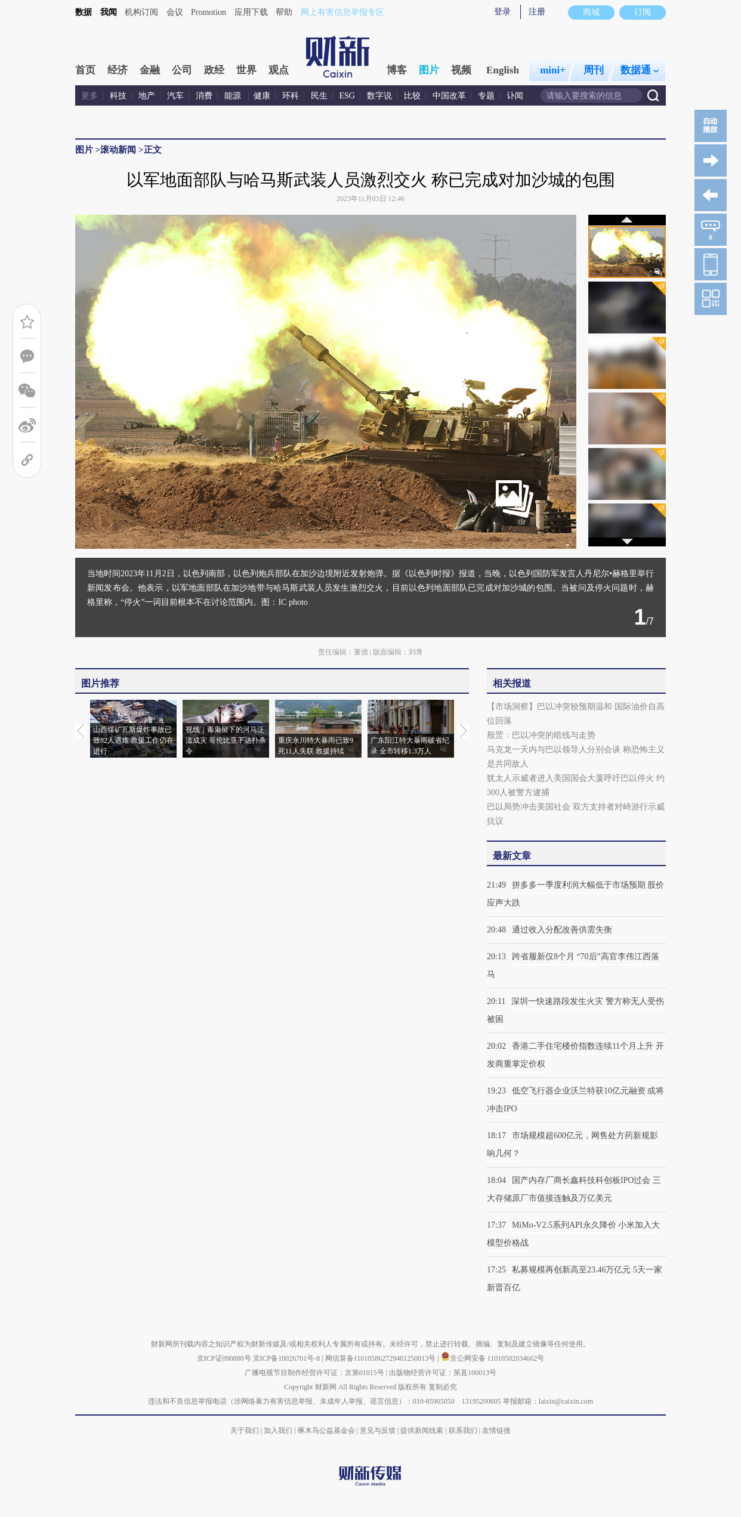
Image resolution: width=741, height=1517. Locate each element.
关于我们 (244, 1430)
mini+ (553, 70)
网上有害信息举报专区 (342, 12)
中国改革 (449, 95)
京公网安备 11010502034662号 (493, 1358)
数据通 (639, 70)
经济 (117, 70)
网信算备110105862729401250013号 (381, 1358)
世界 (246, 70)
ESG (347, 95)
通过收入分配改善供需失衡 (562, 929)
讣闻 (515, 95)
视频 (461, 70)
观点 (278, 70)
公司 (182, 70)
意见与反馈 (378, 1430)
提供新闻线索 (421, 1430)
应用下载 (251, 12)
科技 (118, 95)
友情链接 (496, 1430)
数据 (83, 12)
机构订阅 (141, 12)
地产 (146, 95)
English (502, 70)
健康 (262, 95)
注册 (537, 11)
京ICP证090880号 (224, 1358)
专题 (486, 95)
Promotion (208, 12)
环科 (290, 95)
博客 (397, 70)
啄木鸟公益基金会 (327, 1430)
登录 (502, 11)
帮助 (284, 12)
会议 (174, 12)
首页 (85, 70)
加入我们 (278, 1430)
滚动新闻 (118, 150)
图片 (429, 70)
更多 (89, 95)
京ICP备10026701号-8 (287, 1358)
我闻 (108, 12)
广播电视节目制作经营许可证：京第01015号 (314, 1372)
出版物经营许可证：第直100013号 (442, 1372)
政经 (214, 70)
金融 (150, 70)
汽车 (175, 95)
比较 (412, 95)
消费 (204, 95)
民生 (319, 95)
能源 (233, 95)
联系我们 (463, 1430)
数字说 (379, 95)
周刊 (593, 70)
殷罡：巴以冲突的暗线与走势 (541, 735)
